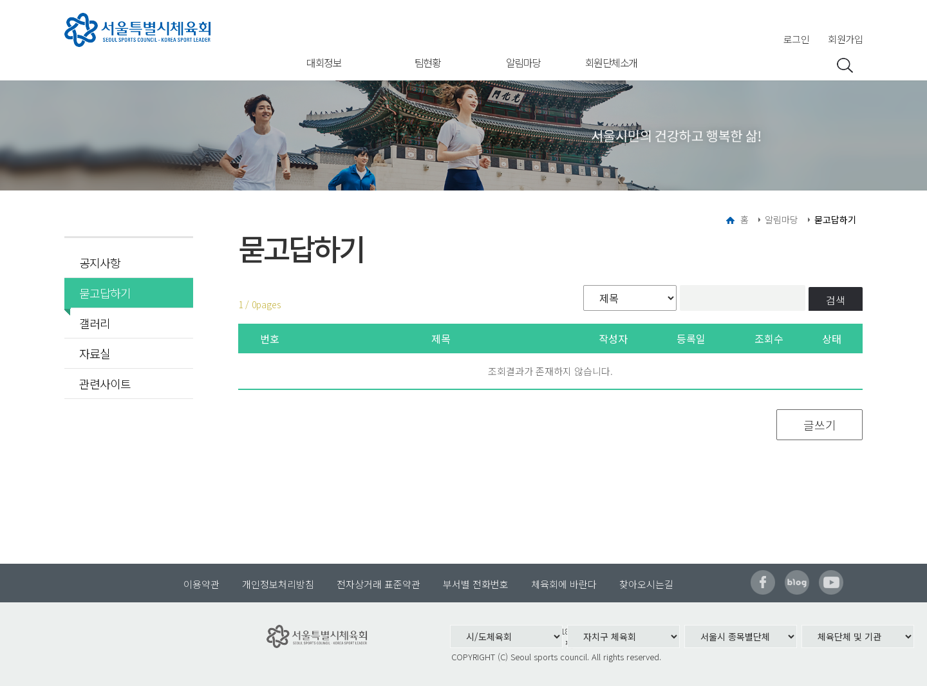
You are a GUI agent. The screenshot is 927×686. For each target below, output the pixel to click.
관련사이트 (105, 383)
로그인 (796, 39)
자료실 (94, 353)
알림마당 (523, 62)
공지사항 (99, 262)
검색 (835, 300)
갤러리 (94, 323)
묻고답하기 (101, 293)
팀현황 (428, 62)
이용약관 (201, 584)
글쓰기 (819, 424)
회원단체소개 (611, 62)
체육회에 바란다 (564, 584)
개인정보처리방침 (278, 584)
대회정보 (323, 62)
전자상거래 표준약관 (378, 584)
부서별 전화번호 (476, 584)
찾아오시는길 (646, 584)
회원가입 (845, 39)
